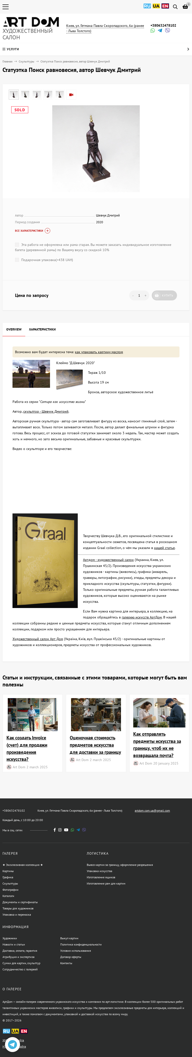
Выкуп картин (69, 938)
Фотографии (10, 889)
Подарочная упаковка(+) (44, 260)
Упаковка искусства (99, 871)
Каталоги (8, 896)
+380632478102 (163, 25)
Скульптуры (26, 61)
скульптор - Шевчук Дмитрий (45, 411)
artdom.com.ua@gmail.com (152, 810)
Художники (9, 938)
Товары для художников (18, 908)
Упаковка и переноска (16, 914)
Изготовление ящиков (101, 877)
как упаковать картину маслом (99, 352)
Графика (7, 877)
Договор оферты (70, 957)
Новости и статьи (13, 944)
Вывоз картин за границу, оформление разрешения (120, 865)
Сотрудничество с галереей (20, 969)
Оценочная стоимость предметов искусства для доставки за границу (95, 744)
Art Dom (19, 767)
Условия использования (75, 950)
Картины (8, 871)
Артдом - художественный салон (108, 559)
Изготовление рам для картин (106, 883)
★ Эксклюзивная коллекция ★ (22, 865)
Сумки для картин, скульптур (21, 963)
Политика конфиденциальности (81, 944)
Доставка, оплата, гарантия (19, 950)
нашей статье (164, 548)
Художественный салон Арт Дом (37, 639)
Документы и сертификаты (20, 902)
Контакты (66, 963)
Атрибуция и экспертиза (18, 957)
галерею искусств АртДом (142, 617)
